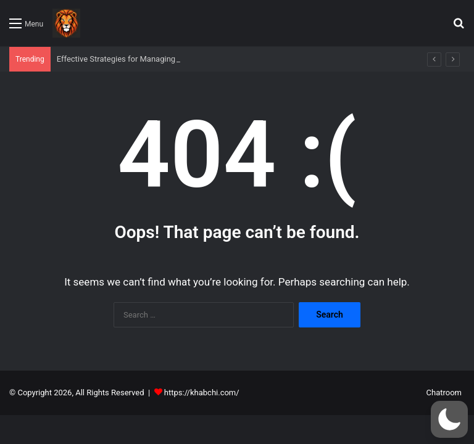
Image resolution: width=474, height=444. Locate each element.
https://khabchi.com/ (201, 392)
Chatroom (444, 392)
